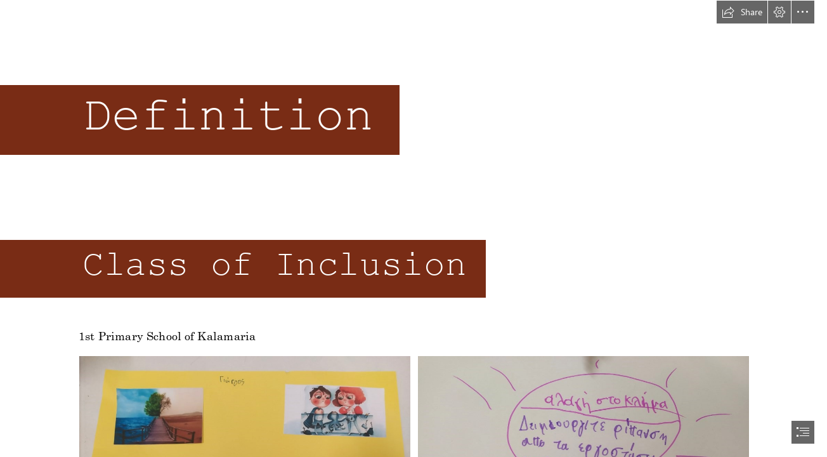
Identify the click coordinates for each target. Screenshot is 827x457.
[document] (413, 228)
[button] (742, 12)
